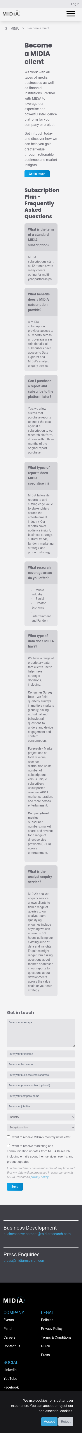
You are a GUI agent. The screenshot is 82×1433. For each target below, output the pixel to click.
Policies (47, 1320)
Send (14, 1186)
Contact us (11, 1346)
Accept (49, 1421)
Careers (9, 1337)
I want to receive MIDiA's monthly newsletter (40, 1137)
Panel (7, 1329)
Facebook (11, 1387)
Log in (75, 4)
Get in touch (37, 174)
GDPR (45, 1346)
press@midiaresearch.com (24, 1260)
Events (8, 1320)
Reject (66, 1421)
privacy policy (40, 1177)
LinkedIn (10, 1370)
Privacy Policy (52, 1329)
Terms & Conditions (56, 1337)
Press (45, 1355)
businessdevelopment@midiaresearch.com (37, 1234)
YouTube (10, 1379)
